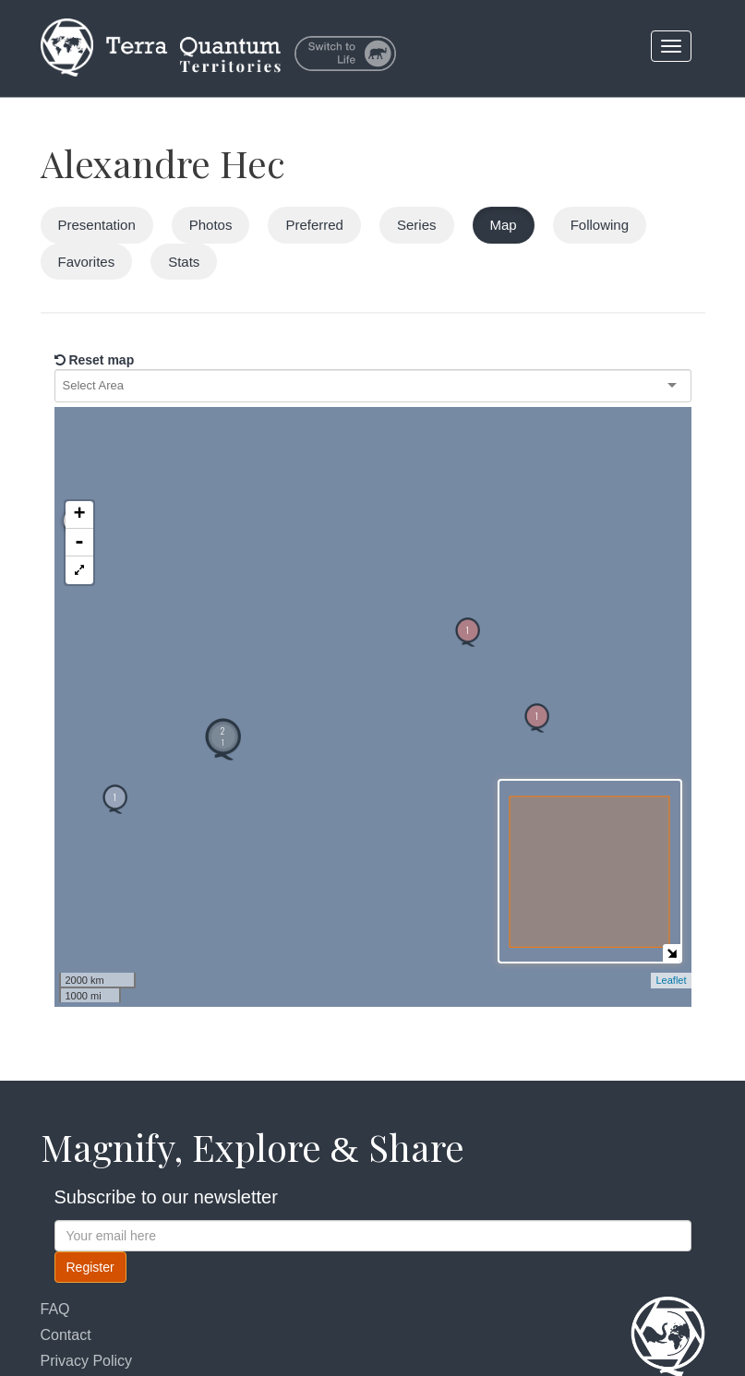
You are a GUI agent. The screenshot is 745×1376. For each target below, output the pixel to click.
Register (90, 1267)
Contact (66, 1335)
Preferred (314, 225)
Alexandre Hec (163, 162)
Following (600, 225)
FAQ (55, 1309)
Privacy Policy (87, 1361)
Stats (183, 261)
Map (503, 225)
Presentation (97, 225)
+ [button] (79, 432)
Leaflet (670, 980)
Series (417, 225)
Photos (211, 225)
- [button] (79, 459)
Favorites (86, 261)
